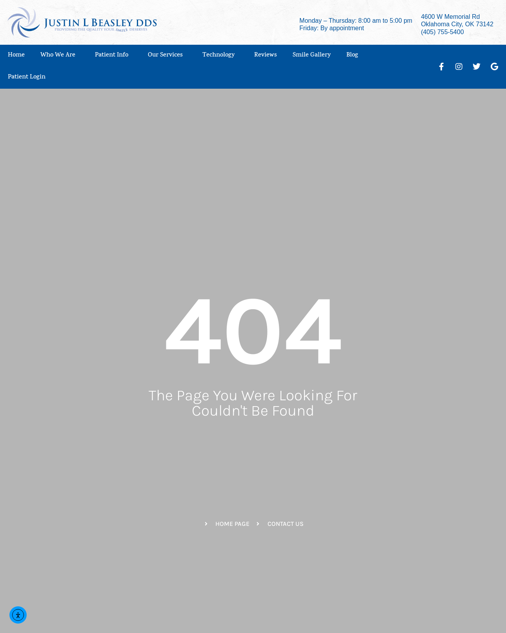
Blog (352, 55)
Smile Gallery (312, 55)
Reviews (265, 55)
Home (16, 55)
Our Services (167, 55)
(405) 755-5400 (442, 32)
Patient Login (28, 77)
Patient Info (113, 55)
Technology (220, 55)
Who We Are (59, 55)
